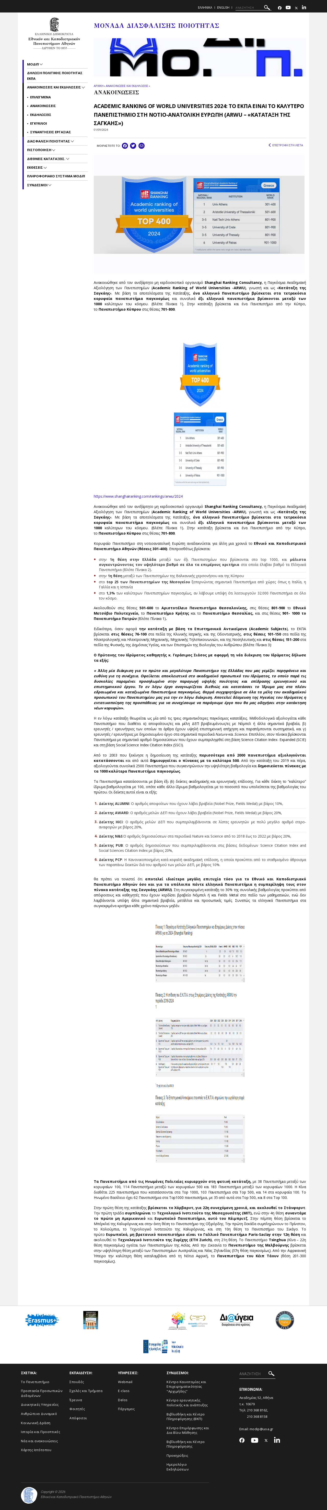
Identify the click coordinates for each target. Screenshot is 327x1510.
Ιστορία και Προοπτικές (40, 1431)
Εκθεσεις (35, 167)
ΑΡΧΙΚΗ (98, 86)
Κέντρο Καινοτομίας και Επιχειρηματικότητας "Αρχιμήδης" (186, 1387)
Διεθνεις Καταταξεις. (46, 158)
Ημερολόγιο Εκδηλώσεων (178, 1467)
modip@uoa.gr (262, 1429)
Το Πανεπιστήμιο (35, 1382)
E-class (124, 1390)
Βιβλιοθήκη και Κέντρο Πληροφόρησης (186, 1444)
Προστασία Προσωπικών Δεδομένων (41, 1393)
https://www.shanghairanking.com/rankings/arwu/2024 (138, 496)
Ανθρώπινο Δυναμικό (39, 1413)
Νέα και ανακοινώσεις (39, 1441)
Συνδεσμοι (37, 185)
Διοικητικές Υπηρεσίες (40, 1404)
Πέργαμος (126, 1409)
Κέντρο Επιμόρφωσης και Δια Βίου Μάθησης (188, 1430)
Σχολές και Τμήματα (85, 1390)
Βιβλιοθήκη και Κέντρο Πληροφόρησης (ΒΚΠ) (186, 1416)
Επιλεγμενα (40, 97)
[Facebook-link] (280, 8)
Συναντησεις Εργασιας (50, 132)
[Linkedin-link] (304, 8)
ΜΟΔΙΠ (33, 64)
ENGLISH (223, 7)
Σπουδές (76, 1382)
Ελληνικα (205, 7)
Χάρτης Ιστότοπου (36, 1450)
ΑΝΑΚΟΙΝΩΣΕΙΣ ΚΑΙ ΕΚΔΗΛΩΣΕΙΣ (127, 86)
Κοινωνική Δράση (36, 1423)
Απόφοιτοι (78, 1418)
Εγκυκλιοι (38, 123)
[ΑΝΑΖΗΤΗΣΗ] (254, 7)
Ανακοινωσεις (43, 105)
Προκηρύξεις (177, 1455)
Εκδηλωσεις (40, 114)
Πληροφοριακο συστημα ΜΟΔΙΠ (56, 176)
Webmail (125, 1382)
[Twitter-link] (296, 8)
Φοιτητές (77, 1409)
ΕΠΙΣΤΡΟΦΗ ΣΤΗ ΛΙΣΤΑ (285, 145)
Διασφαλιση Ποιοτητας (49, 141)
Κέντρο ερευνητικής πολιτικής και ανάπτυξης (187, 1402)
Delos (123, 1400)
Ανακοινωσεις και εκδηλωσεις (54, 87)
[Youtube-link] (288, 8)
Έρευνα (75, 1400)
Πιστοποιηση (39, 150)
